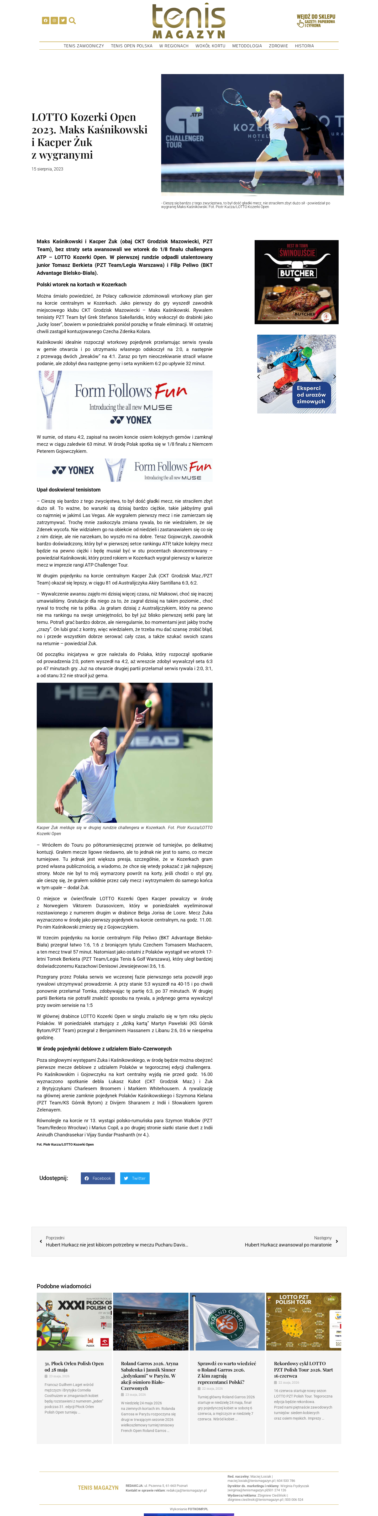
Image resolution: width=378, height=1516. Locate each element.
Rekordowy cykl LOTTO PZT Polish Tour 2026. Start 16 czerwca (303, 1369)
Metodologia (247, 46)
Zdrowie (278, 46)
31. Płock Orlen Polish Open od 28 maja (74, 1366)
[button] (98, 1178)
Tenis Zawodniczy (84, 46)
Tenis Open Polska (132, 46)
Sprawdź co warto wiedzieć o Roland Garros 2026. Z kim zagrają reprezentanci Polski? (227, 1372)
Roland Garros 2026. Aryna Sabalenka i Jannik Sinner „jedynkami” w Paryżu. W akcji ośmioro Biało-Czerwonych (149, 1375)
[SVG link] (189, 20)
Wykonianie (189, 1509)
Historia (304, 46)
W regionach (174, 46)
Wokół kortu (210, 46)
